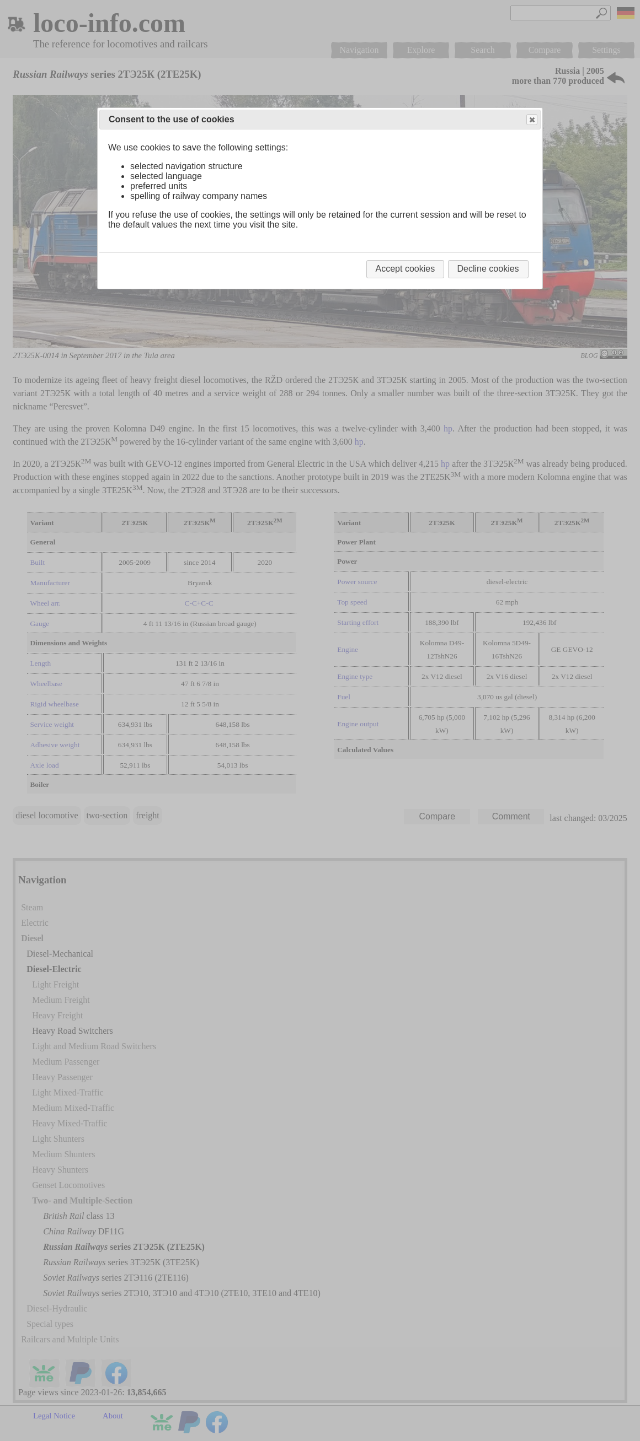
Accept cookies (405, 268)
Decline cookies (488, 268)
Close (531, 120)
